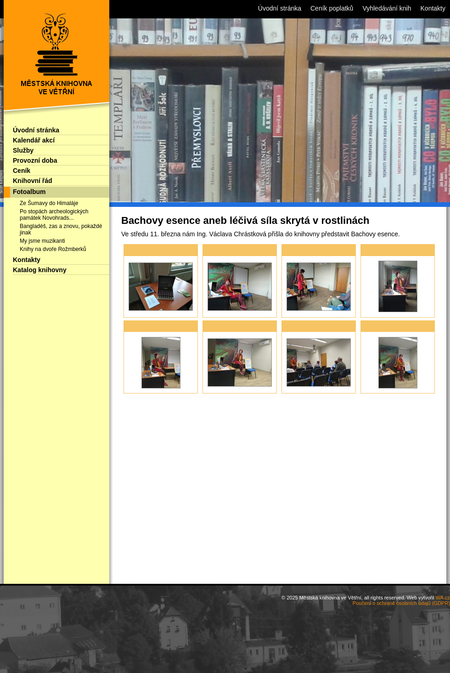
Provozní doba (35, 160)
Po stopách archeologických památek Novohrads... (54, 214)
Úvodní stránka (36, 130)
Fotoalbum (29, 191)
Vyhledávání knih (386, 8)
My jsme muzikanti (42, 241)
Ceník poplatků (331, 8)
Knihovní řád (32, 180)
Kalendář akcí (34, 140)
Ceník (21, 170)
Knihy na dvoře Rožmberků (53, 249)
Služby (23, 150)
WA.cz (443, 597)
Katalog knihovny (40, 270)
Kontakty (26, 259)
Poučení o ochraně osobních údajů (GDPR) (401, 603)
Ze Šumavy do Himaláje (49, 203)
